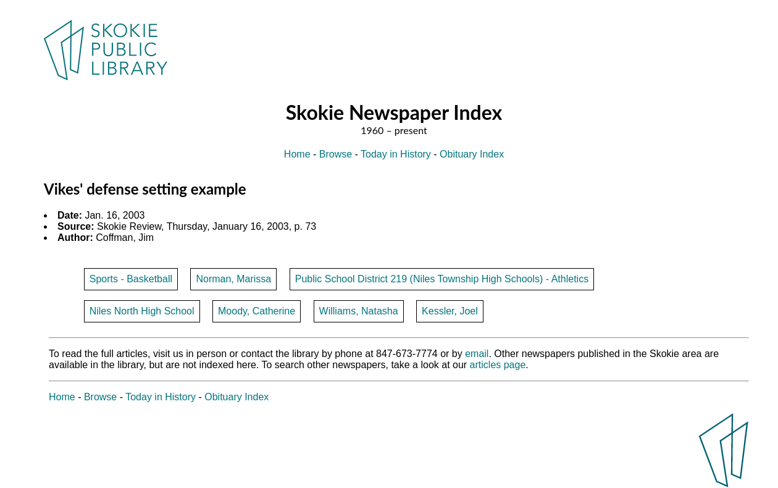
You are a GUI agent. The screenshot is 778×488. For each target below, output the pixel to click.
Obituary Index (472, 154)
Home (297, 154)
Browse (335, 154)
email (476, 353)
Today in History (396, 154)
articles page (498, 365)
